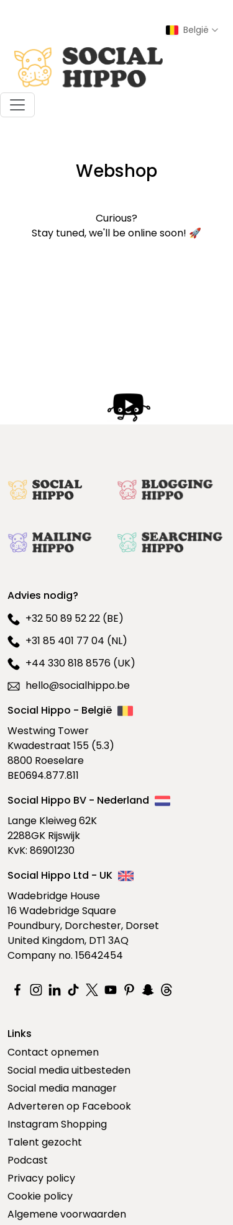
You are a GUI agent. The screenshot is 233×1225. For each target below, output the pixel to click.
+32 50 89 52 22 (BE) (65, 618)
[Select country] (192, 30)
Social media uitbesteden (68, 1070)
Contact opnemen (53, 1052)
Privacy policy (41, 1178)
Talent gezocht (44, 1142)
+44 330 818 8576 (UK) (71, 663)
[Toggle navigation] (17, 104)
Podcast (27, 1160)
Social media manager (62, 1088)
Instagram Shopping (57, 1124)
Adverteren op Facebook (69, 1106)
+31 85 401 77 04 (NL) (67, 641)
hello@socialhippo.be (68, 685)
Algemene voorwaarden (66, 1214)
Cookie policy (40, 1196)
